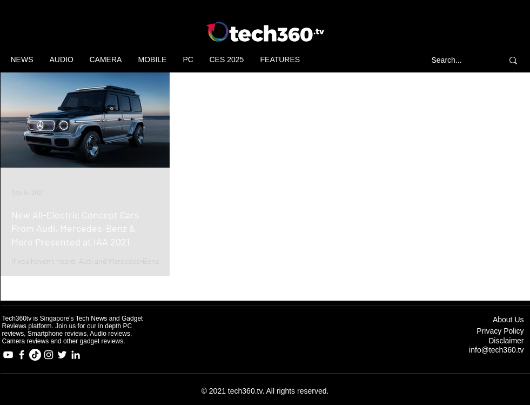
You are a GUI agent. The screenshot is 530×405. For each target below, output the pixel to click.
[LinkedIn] (76, 355)
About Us (508, 319)
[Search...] (458, 60)
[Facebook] (22, 355)
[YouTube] (8, 355)
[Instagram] (49, 355)
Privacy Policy (500, 331)
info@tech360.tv (496, 350)
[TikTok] (35, 355)
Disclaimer (506, 340)
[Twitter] (62, 355)
